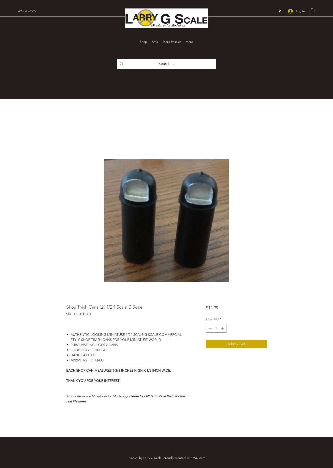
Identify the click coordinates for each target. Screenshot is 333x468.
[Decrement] (210, 328)
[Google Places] (280, 11)
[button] (312, 11)
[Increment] (223, 328)
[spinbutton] (216, 328)
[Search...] (166, 63)
